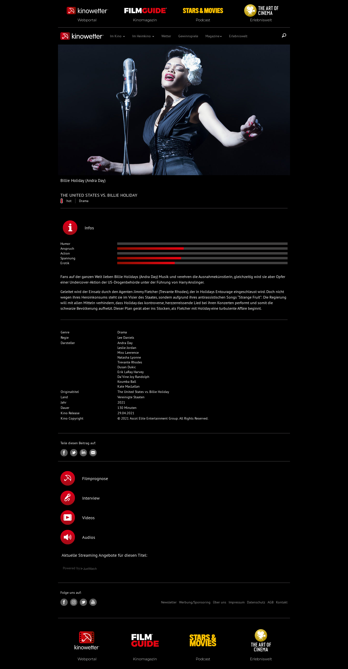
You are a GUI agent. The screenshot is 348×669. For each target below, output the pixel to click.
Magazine (213, 36)
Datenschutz (256, 602)
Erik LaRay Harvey (130, 372)
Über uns (219, 602)
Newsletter (169, 602)
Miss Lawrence (128, 352)
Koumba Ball (126, 381)
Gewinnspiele (188, 36)
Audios (77, 537)
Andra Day (125, 343)
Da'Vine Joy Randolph (133, 377)
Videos (77, 517)
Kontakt (282, 602)
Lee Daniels (125, 337)
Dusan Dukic (126, 367)
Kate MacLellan (128, 386)
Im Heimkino (143, 36)
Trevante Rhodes (129, 362)
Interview (80, 498)
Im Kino (117, 36)
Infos (78, 227)
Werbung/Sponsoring (194, 602)
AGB (271, 602)
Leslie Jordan (126, 348)
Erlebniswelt (238, 36)
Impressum (237, 602)
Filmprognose (84, 478)
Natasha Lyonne (129, 357)
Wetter (166, 36)
